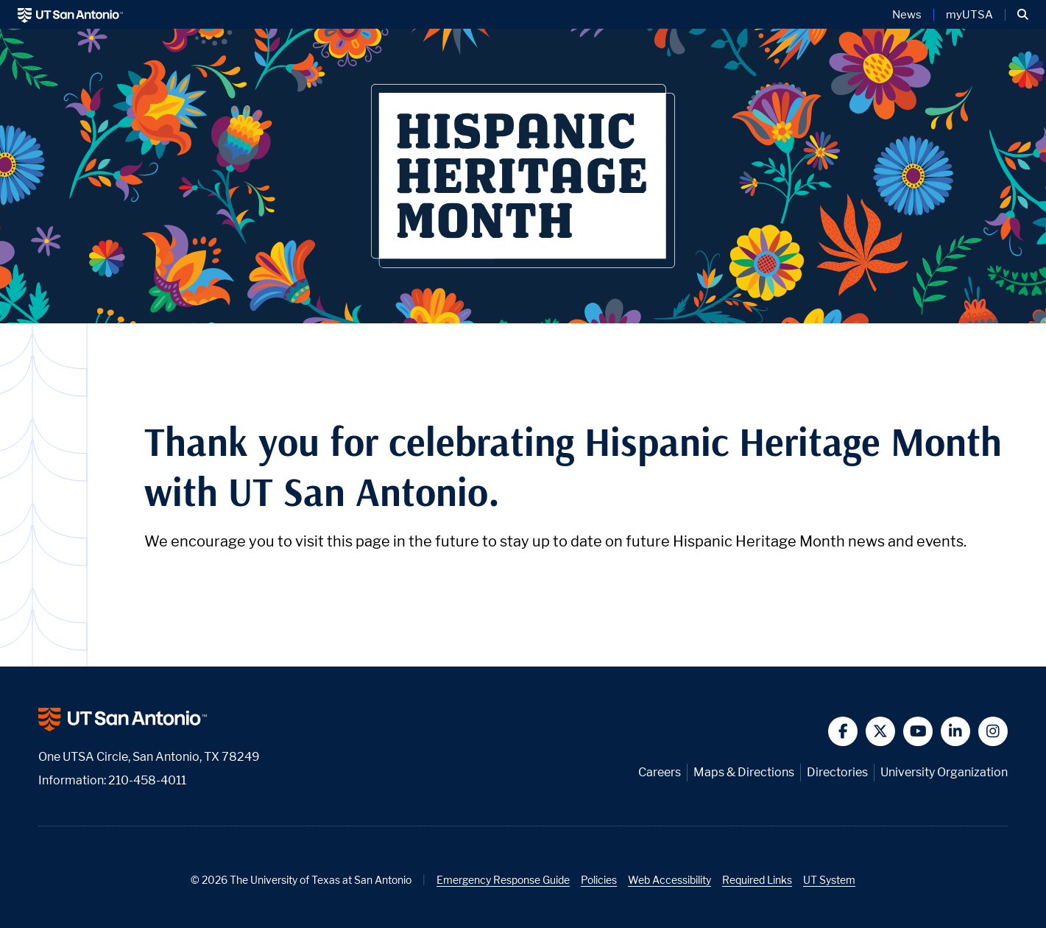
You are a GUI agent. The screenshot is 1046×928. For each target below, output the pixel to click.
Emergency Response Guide (503, 879)
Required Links (757, 879)
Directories (837, 772)
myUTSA (969, 15)
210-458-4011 (147, 780)
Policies (599, 879)
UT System (829, 879)
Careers (659, 772)
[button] (1022, 15)
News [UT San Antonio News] (907, 15)
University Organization (944, 772)
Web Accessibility (669, 879)
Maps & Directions (743, 772)
